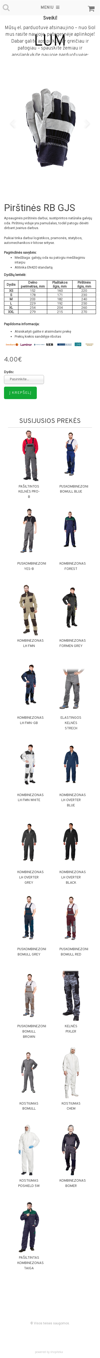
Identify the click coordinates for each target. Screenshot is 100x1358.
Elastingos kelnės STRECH (71, 723)
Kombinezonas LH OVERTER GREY (30, 877)
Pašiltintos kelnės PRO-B (29, 492)
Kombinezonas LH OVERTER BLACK (72, 877)
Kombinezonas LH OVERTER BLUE (72, 800)
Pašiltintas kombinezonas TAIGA (30, 1263)
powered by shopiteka (49, 1352)
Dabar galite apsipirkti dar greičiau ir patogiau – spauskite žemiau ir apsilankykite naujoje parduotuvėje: (50, 48)
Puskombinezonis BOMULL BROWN (32, 1031)
